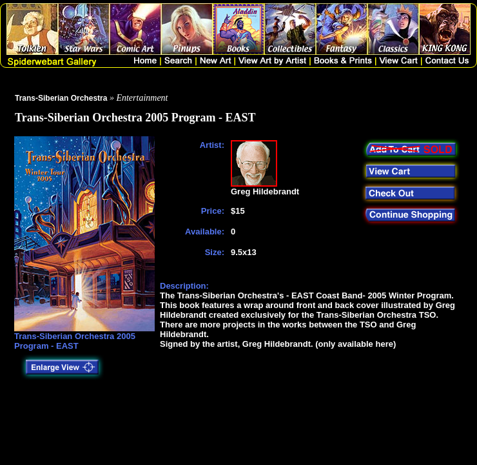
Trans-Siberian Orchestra (61, 98)
